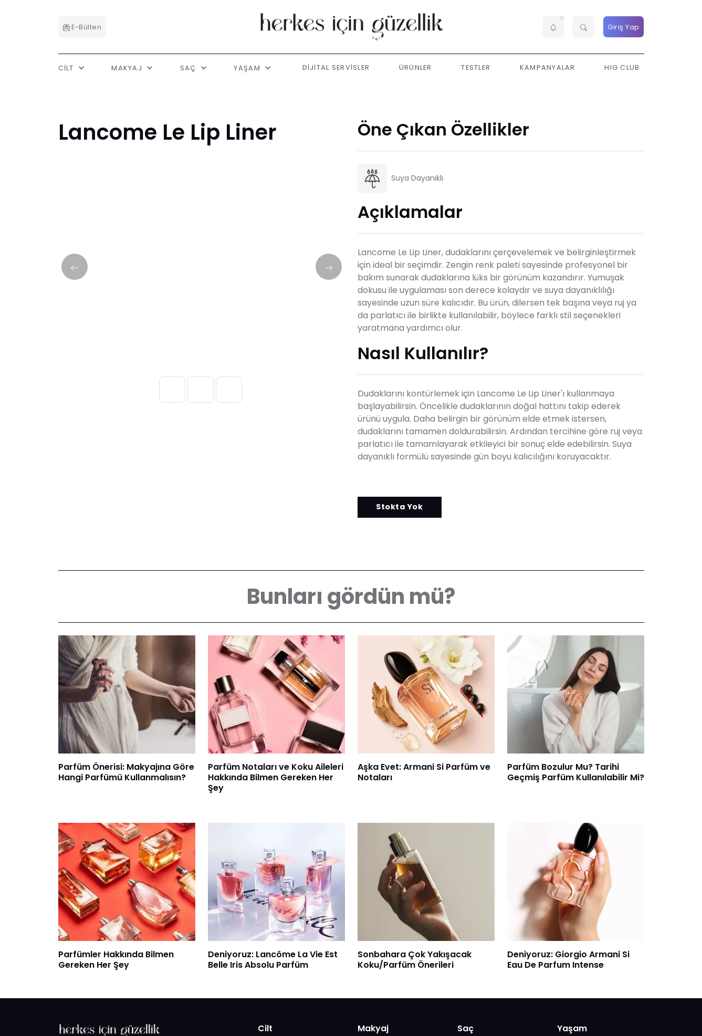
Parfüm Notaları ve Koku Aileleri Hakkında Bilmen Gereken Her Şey (275, 777)
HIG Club (622, 67)
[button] (553, 27)
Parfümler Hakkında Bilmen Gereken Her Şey (116, 959)
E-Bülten (82, 27)
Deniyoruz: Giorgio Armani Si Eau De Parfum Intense (568, 959)
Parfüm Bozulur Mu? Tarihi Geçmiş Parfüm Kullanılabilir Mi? (575, 772)
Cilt (265, 1028)
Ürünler (415, 67)
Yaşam (572, 1028)
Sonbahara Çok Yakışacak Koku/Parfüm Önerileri (415, 959)
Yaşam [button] (248, 67)
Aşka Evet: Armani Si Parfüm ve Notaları (424, 772)
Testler (475, 67)
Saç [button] (189, 67)
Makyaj (373, 1028)
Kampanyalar (547, 67)
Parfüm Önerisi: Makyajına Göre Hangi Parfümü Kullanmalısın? (126, 772)
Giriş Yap (623, 27)
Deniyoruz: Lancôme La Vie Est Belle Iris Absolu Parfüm (273, 959)
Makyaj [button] (127, 67)
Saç (465, 1028)
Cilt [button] (67, 67)
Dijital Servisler (336, 67)
